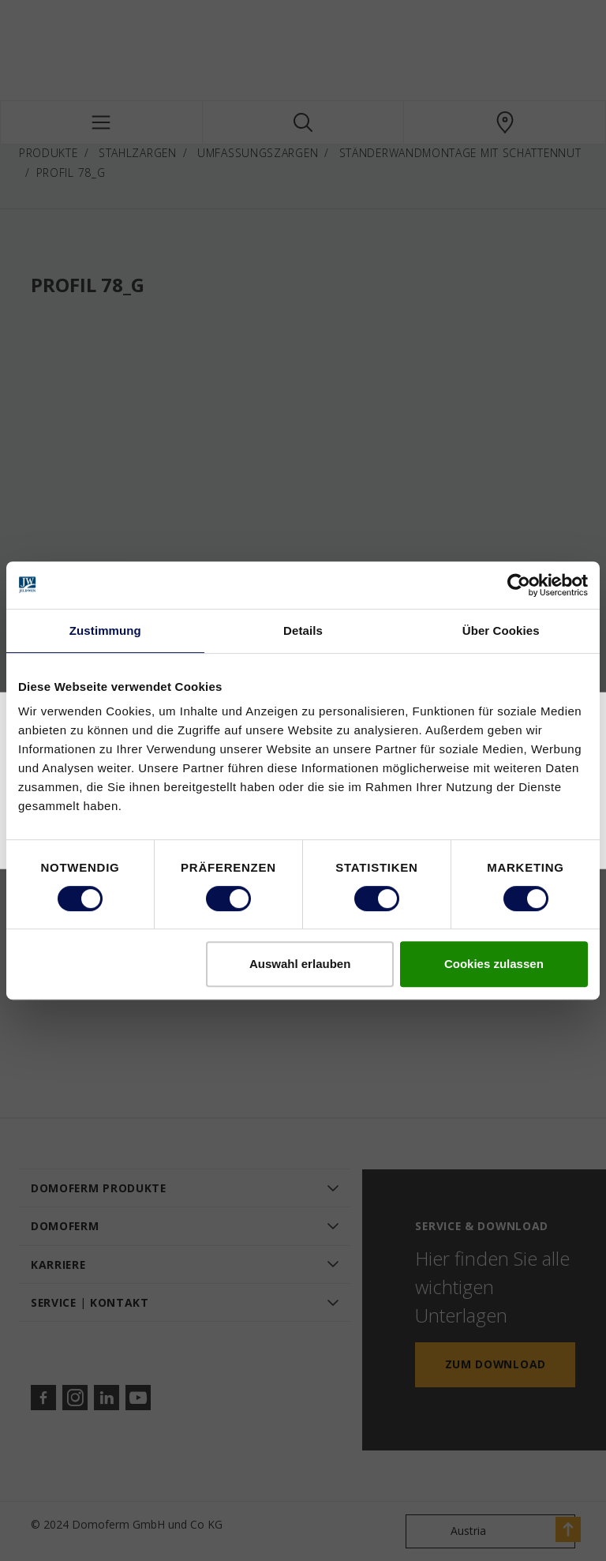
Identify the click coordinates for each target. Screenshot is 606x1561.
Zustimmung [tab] (105, 630)
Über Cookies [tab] (501, 630)
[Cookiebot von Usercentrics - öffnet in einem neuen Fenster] (519, 585)
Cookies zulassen (494, 963)
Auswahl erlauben (299, 963)
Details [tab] (303, 630)
